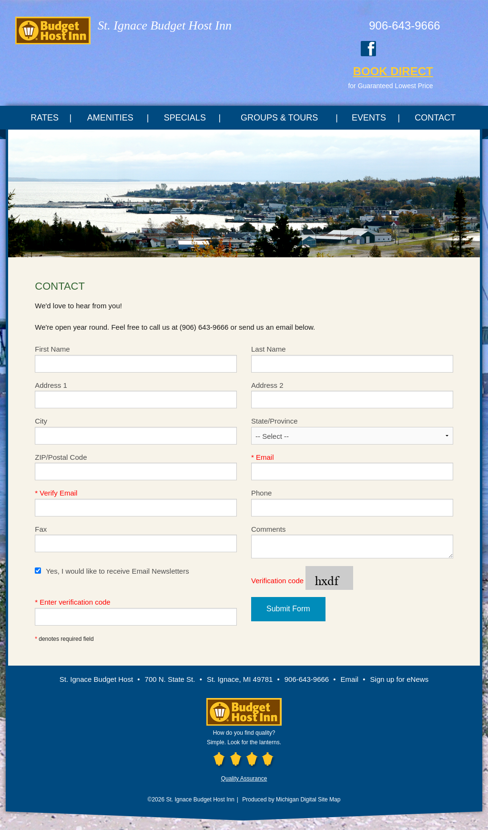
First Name (136, 359)
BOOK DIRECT (393, 71)
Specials (185, 117)
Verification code (302, 581)
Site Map (329, 799)
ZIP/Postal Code (136, 467)
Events (369, 117)
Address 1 (136, 395)
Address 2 (352, 395)
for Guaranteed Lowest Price (390, 86)
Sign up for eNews (399, 679)
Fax (136, 539)
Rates (44, 117)
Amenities (110, 117)
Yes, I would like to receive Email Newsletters (112, 571)
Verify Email (136, 502)
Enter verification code (136, 612)
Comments (352, 542)
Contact (435, 117)
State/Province (352, 431)
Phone (352, 502)
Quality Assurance (244, 778)
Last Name (352, 359)
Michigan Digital (296, 799)
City (136, 431)
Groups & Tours (279, 117)
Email (352, 467)
